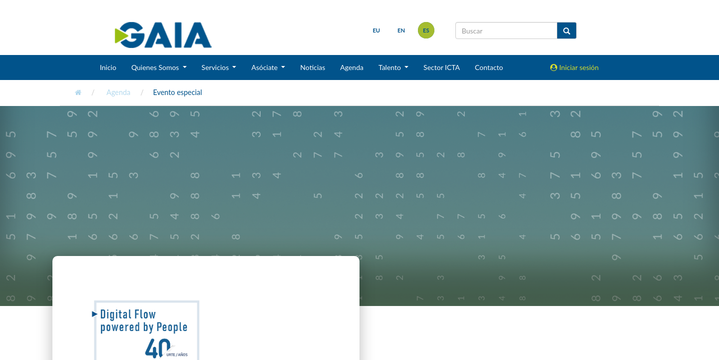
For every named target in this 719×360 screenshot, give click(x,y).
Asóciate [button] (265, 67)
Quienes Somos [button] (156, 67)
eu (376, 30)
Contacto (489, 67)
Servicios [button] (216, 67)
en (401, 30)
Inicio (108, 67)
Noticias (312, 67)
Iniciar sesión (574, 67)
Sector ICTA (441, 67)
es (426, 30)
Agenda (351, 67)
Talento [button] (390, 67)
